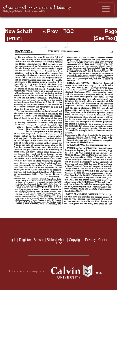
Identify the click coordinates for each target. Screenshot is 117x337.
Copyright (76, 240)
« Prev (50, 31)
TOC (68, 31)
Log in (12, 240)
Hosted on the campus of (58, 271)
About (62, 240)
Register (25, 240)
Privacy (90, 240)
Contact (103, 240)
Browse (39, 240)
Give (59, 243)
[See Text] (105, 38)
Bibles (51, 240)
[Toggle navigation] (106, 8)
